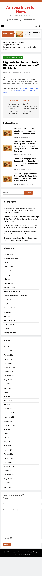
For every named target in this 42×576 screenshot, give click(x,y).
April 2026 (7, 347)
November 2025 (9, 367)
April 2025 (7, 396)
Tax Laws (7, 316)
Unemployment (9, 324)
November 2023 (9, 466)
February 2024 (8, 454)
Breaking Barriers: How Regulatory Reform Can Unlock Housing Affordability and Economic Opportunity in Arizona (19, 210)
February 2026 (8, 355)
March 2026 (8, 351)
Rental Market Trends (11, 308)
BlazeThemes (25, 554)
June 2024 (7, 438)
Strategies (7, 312)
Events (6, 263)
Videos (6, 329)
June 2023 (7, 487)
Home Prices (8, 267)
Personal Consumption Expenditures (16, 296)
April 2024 (7, 446)
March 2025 (8, 400)
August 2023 (8, 479)
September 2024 (9, 425)
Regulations (8, 304)
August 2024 (8, 429)
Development (8, 254)
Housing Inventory (10, 275)
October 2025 (8, 372)
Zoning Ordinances (10, 333)
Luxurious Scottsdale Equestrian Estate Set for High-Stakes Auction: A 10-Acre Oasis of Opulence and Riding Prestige (21, 219)
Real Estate (8, 300)
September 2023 (9, 475)
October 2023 (8, 471)
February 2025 (8, 404)
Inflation (7, 279)
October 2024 (8, 421)
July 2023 (7, 483)
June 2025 (7, 388)
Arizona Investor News (21, 9)
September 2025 (9, 376)
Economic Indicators (11, 258)
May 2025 (7, 392)
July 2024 (7, 433)
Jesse (6, 73)
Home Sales (8, 271)
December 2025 (9, 363)
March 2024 (8, 450)
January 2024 (8, 458)
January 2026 (8, 359)
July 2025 (7, 384)
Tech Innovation (9, 320)
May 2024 (7, 442)
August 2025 (8, 380)
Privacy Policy (32, 552)
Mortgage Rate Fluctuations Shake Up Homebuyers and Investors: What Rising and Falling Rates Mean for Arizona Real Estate (26, 146)
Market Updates (9, 287)
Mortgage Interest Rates (13, 58)
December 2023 (9, 462)
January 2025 (8, 409)
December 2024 (9, 413)
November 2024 (9, 417)
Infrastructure (8, 283)
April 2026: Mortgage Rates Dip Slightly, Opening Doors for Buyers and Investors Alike (26, 131)
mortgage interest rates (29, 88)
